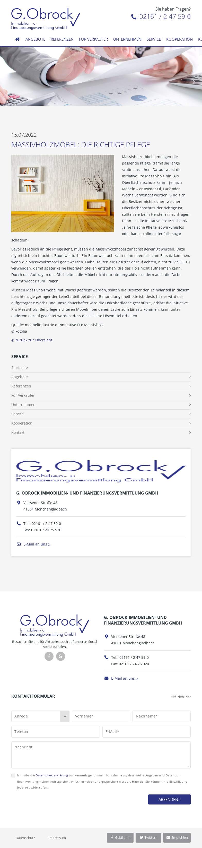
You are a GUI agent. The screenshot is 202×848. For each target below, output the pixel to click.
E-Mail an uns (31, 544)
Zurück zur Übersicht (33, 340)
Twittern (148, 837)
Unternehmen (127, 39)
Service (154, 39)
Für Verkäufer (93, 39)
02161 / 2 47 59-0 (161, 16)
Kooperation (179, 39)
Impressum (57, 837)
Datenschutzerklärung (52, 775)
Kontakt (17, 432)
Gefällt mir (120, 837)
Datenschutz (25, 837)
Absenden (168, 799)
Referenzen (62, 39)
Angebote (35, 39)
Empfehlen (177, 837)
